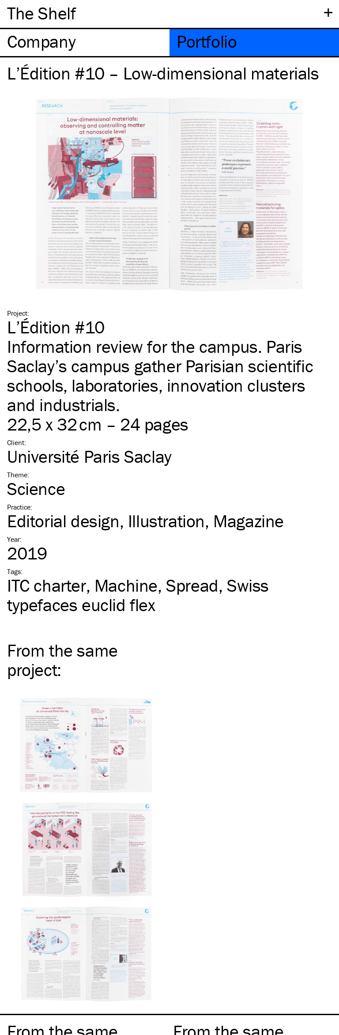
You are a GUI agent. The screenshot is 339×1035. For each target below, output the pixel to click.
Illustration (166, 521)
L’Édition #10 (56, 327)
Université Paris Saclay (89, 456)
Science (36, 488)
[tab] (85, 42)
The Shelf (41, 13)
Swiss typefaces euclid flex (138, 595)
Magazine (248, 521)
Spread (192, 585)
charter (46, 585)
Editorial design (63, 521)
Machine (126, 585)
